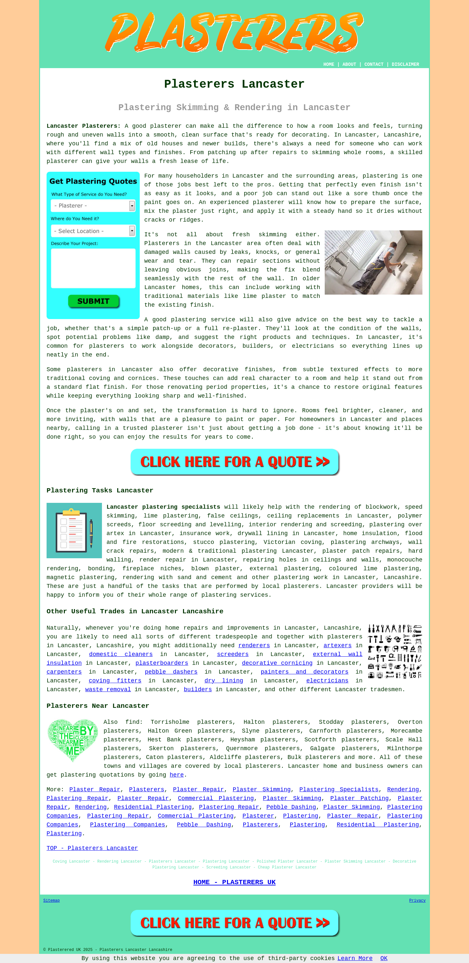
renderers (254, 645)
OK (384, 958)
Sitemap (51, 900)
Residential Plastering (153, 807)
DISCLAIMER (405, 64)
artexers (337, 645)
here (177, 775)
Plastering (300, 816)
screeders (233, 654)
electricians (327, 681)
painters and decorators (304, 672)
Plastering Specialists (338, 789)
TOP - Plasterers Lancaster (92, 848)
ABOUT (349, 64)
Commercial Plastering (216, 798)
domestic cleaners (121, 654)
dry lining (224, 681)
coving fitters (115, 681)
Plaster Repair (94, 789)
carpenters (64, 672)
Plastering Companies (127, 825)
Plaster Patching (359, 798)
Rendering (403, 789)
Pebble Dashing (291, 807)
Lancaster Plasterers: (84, 126)
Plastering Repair (77, 798)
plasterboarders (161, 663)
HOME (328, 64)
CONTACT (374, 64)
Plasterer (258, 816)
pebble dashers (171, 672)
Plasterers (146, 789)
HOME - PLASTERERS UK (234, 882)
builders (198, 689)
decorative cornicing (277, 663)
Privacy (417, 900)
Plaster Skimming (262, 789)
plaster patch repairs (361, 551)
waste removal (108, 689)
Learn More (355, 958)
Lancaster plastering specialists (163, 507)
